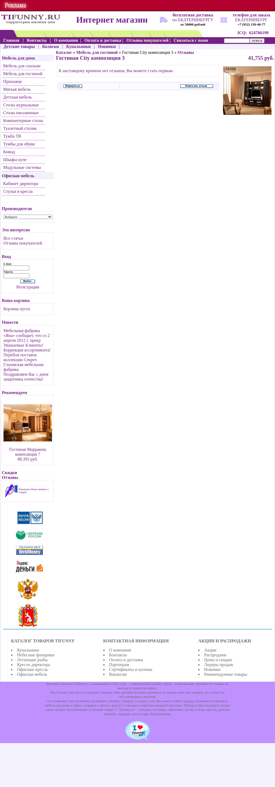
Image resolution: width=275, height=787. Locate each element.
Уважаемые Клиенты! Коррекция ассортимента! (27, 347)
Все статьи (13, 238)
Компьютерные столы (23, 120)
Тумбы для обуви (19, 144)
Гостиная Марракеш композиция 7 (27, 452)
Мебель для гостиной (22, 73)
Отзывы (186, 52)
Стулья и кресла (18, 191)
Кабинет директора (20, 183)
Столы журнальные (21, 105)
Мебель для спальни (21, 66)
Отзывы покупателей (23, 243)
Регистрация (27, 287)
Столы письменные (21, 112)
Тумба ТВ (12, 136)
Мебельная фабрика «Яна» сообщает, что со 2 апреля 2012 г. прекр (27, 335)
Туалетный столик (20, 128)
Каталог (64, 52)
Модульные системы (22, 167)
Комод (9, 151)
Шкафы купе (15, 159)
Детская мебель (17, 97)
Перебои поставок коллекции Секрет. (20, 357)
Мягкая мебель (17, 89)
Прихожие (12, 81)
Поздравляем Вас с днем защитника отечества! (26, 376)
